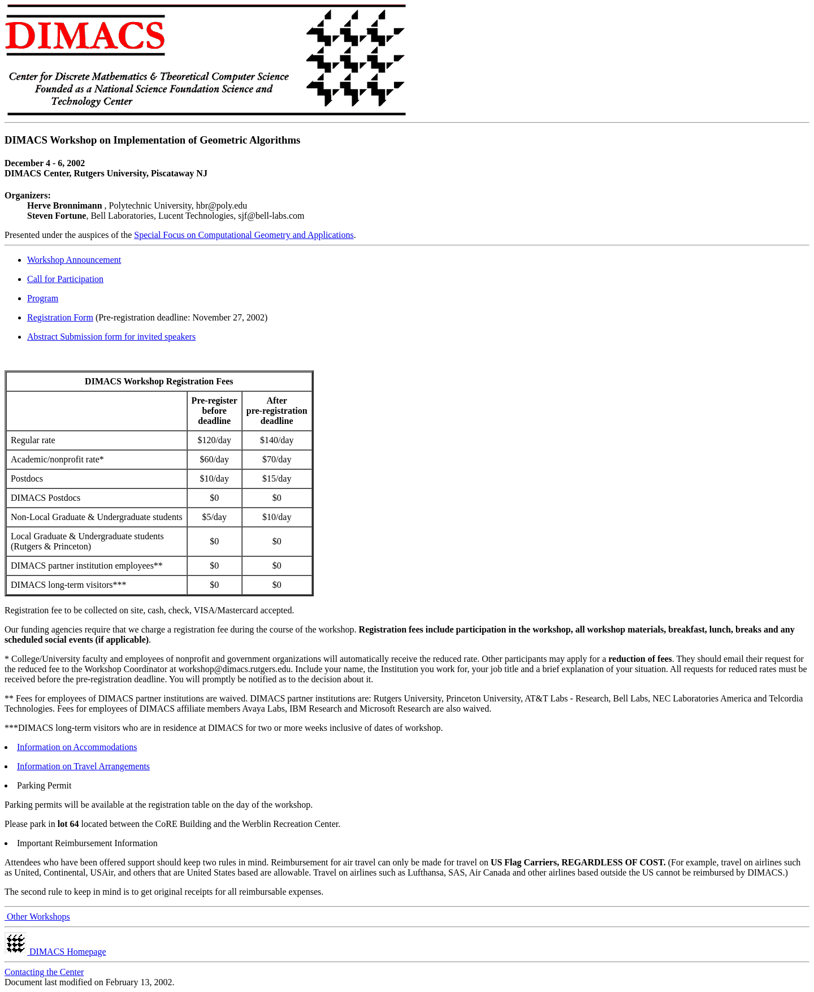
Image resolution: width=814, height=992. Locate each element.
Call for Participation (65, 279)
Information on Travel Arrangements (83, 766)
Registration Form (60, 317)
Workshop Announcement (74, 260)
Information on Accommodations (77, 747)
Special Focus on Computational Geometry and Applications (243, 235)
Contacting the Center (44, 972)
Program (42, 298)
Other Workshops (37, 916)
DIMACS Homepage (55, 951)
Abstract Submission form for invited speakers (111, 336)
